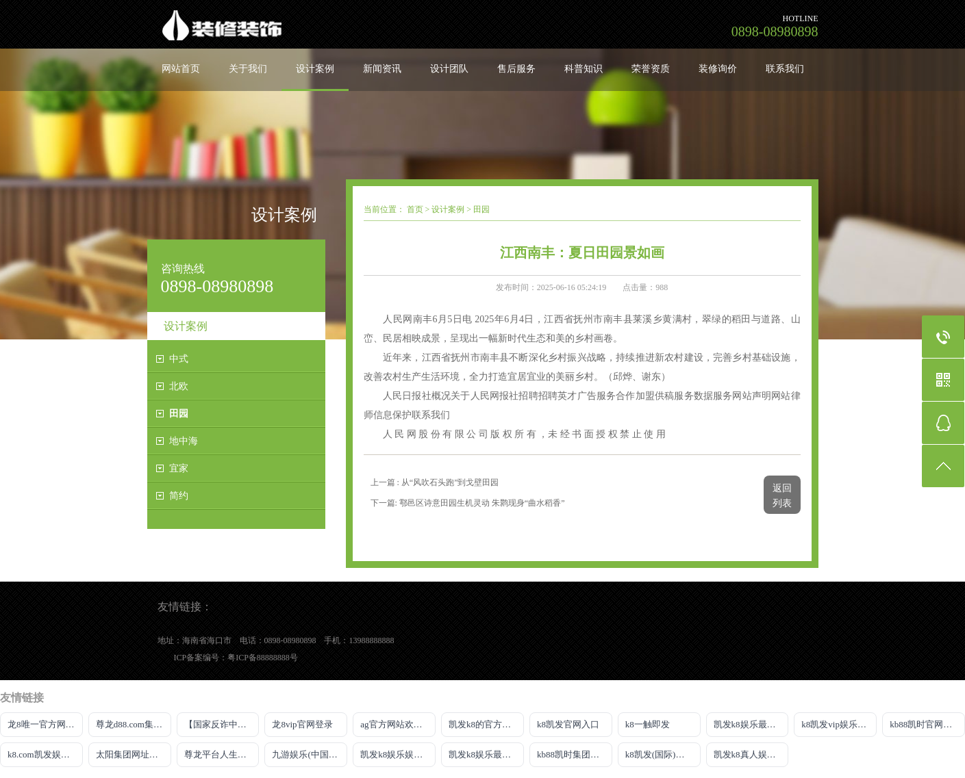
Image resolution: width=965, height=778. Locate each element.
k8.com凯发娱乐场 (43, 754)
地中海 (183, 441)
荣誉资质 (650, 69)
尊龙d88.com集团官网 (133, 724)
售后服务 (516, 69)
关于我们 (248, 69)
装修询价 (718, 69)
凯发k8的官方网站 (484, 724)
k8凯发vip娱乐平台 (838, 724)
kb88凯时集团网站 (572, 754)
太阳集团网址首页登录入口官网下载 (133, 754)
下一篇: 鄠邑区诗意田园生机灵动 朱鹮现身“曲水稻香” (468, 503)
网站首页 (181, 69)
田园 (178, 414)
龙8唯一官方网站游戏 (45, 724)
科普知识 (583, 69)
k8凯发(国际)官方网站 (663, 754)
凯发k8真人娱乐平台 (751, 754)
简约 (178, 496)
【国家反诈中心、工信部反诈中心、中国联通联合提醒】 (222, 724)
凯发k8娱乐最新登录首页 (751, 724)
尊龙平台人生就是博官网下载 (222, 754)
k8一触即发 (647, 724)
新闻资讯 (382, 69)
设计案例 (315, 69)
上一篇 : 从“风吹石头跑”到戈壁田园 (435, 482)
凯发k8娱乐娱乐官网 (398, 754)
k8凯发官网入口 (568, 724)
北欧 (178, 386)
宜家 (178, 468)
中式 (178, 359)
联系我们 (785, 69)
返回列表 (782, 495)
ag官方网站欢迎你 (395, 724)
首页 (415, 209)
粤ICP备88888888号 (262, 657)
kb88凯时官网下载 (925, 724)
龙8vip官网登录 (302, 724)
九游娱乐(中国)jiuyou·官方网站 (309, 754)
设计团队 (449, 69)
